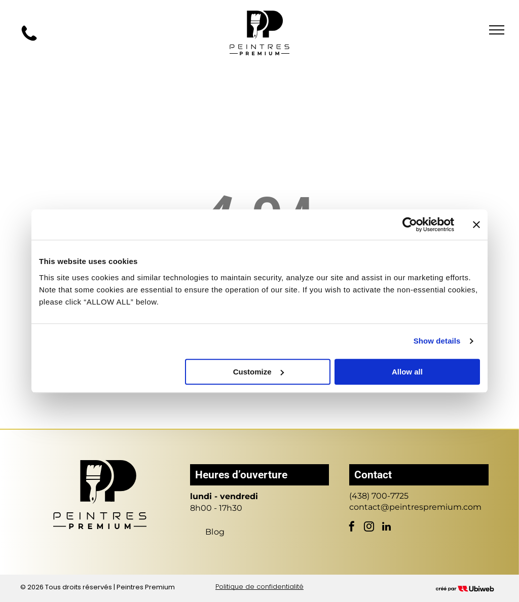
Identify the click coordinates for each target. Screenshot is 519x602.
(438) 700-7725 (379, 496)
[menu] (497, 30)
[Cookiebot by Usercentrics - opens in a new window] (409, 224)
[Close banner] (476, 224)
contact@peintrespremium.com (415, 507)
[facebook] (351, 528)
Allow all (407, 371)
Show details (437, 340)
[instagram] (369, 528)
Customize (258, 371)
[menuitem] (215, 532)
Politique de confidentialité (259, 586)
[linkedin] (386, 528)
